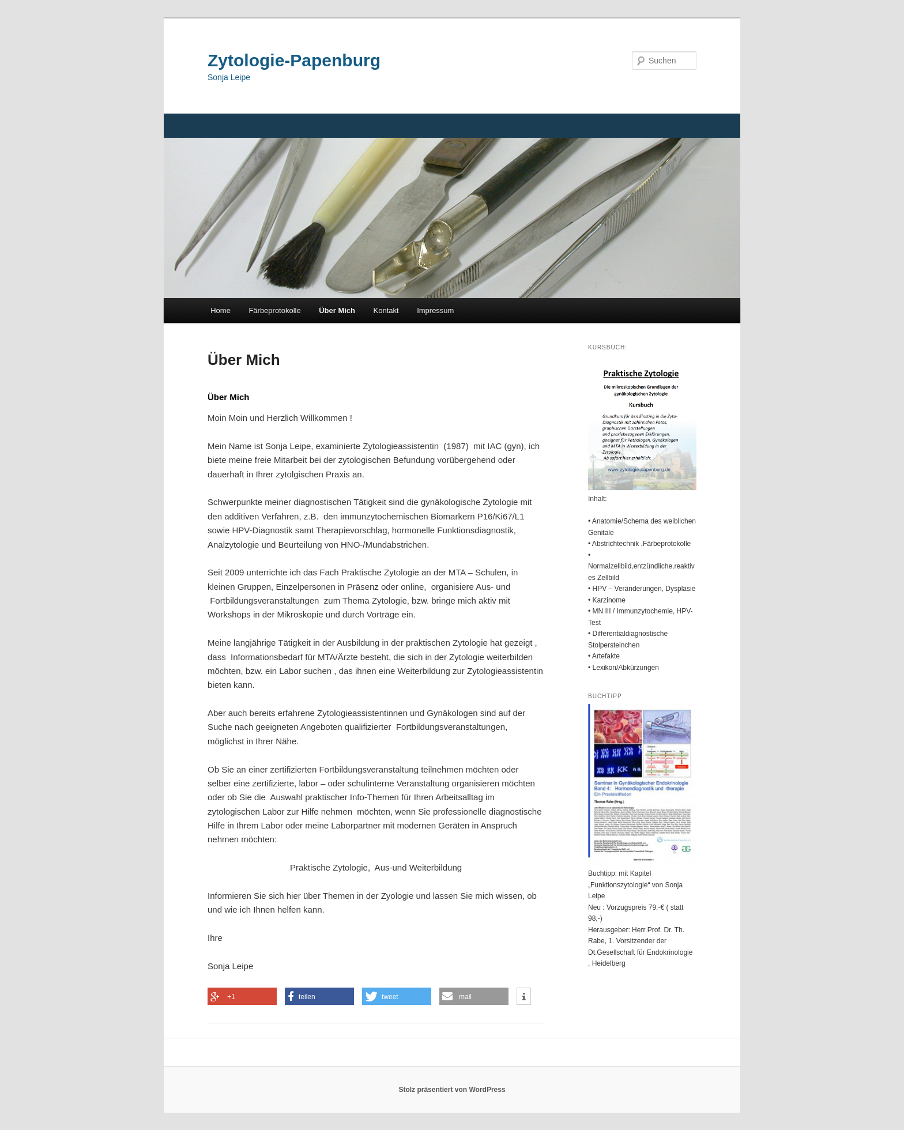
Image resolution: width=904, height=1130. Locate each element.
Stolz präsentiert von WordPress (451, 1090)
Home (220, 310)
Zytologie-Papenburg (294, 60)
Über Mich (337, 310)
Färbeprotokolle (274, 310)
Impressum (435, 310)
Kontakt (386, 310)
